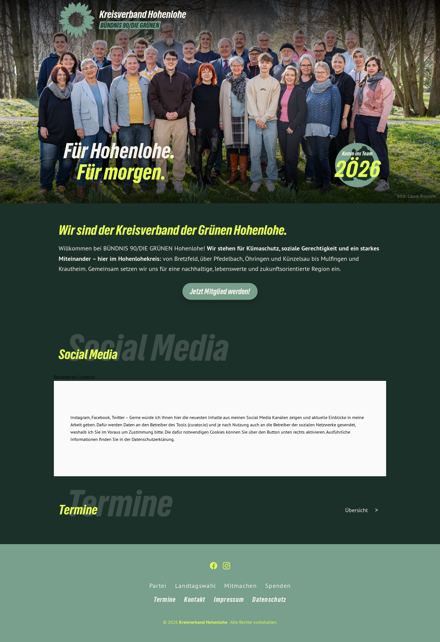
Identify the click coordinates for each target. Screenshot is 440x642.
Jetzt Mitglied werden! (220, 291)
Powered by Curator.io (74, 380)
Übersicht (357, 510)
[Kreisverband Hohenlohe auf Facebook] (370, 7)
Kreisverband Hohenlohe (203, 622)
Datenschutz (269, 599)
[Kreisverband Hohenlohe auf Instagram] (378, 7)
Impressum (229, 599)
